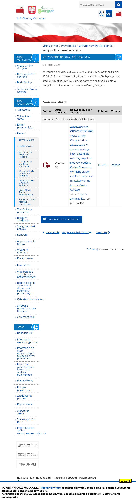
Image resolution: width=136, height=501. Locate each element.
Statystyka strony (23, 412)
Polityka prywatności (24, 389)
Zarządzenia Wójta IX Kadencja (25, 164)
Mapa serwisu (87, 477)
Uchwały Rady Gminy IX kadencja (26, 183)
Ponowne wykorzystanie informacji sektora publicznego (25, 369)
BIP (118, 14)
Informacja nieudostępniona (27, 341)
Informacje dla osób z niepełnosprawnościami (28, 430)
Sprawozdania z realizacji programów (27, 201)
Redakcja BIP (25, 332)
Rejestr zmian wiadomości (63, 219)
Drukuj (93, 249)
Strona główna (50, 45)
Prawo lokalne (68, 45)
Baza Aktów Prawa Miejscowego (26, 192)
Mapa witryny (25, 380)
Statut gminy (26, 146)
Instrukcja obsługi (66, 477)
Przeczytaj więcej (50, 487)
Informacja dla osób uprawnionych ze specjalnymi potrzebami (26, 353)
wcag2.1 (101, 13)
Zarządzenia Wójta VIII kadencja (95, 45)
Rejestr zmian (25, 404)
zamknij (125, 481)
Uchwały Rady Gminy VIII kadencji (26, 173)
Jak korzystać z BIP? (26, 421)
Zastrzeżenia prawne (24, 397)
